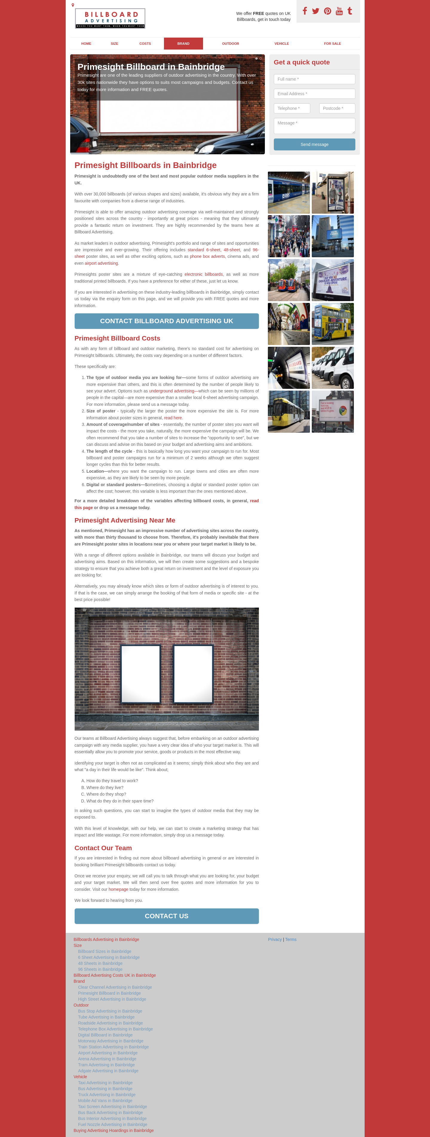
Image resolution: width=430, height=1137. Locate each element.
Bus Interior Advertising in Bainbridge (112, 1118)
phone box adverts (207, 256)
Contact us (166, 916)
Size (114, 43)
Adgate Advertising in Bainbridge (108, 1070)
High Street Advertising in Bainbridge (112, 999)
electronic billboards (204, 274)
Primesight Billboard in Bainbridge (109, 993)
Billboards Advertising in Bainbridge (106, 939)
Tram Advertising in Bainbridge (106, 1064)
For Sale (332, 43)
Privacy (275, 939)
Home (86, 43)
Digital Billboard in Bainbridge (105, 1035)
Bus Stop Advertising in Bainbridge (110, 1011)
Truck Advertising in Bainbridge (107, 1094)
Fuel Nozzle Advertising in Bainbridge (113, 1124)
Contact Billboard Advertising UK (166, 321)
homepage (118, 889)
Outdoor (230, 43)
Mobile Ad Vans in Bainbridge (105, 1100)
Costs (145, 43)
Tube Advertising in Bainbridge (106, 1017)
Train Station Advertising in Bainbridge (113, 1046)
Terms (291, 939)
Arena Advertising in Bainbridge (107, 1058)
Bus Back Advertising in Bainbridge (110, 1112)
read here (173, 417)
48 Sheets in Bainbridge (100, 963)
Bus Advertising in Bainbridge (105, 1088)
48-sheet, (232, 249)
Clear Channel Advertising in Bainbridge (115, 987)
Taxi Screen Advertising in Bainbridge (112, 1106)
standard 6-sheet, (205, 249)
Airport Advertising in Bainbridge (108, 1052)
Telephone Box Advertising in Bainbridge (115, 1029)
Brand (183, 43)
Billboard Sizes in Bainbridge (104, 951)
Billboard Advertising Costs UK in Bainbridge (115, 975)
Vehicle (281, 43)
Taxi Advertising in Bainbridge (105, 1082)
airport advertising (101, 263)
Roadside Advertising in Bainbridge (110, 1023)
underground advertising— (173, 391)
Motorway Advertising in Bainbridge (111, 1041)
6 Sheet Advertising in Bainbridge (109, 957)
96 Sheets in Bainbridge (100, 969)
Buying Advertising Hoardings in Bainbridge (114, 1130)
